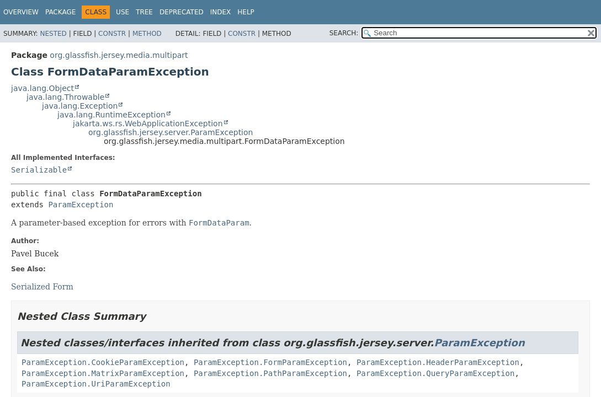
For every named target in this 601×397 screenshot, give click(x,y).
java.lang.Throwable (65, 97)
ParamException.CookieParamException (103, 362)
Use (122, 12)
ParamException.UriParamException (96, 383)
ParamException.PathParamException (270, 373)
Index (220, 12)
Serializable (39, 169)
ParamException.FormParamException (270, 362)
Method (147, 33)
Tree (144, 12)
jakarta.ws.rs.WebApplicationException (148, 123)
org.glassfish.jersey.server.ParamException (170, 132)
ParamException (80, 204)
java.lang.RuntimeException (111, 114)
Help (245, 12)
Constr (112, 33)
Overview (21, 12)
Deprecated (181, 12)
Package (60, 12)
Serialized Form (42, 286)
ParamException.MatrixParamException (103, 373)
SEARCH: (344, 33)
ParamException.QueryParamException (436, 373)
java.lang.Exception (80, 105)
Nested (53, 33)
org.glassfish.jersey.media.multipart (119, 55)
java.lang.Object (42, 88)
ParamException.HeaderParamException (438, 362)
